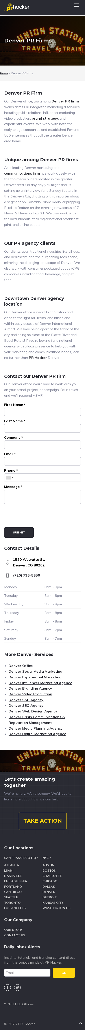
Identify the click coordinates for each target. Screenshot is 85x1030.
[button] (76, 7)
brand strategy (45, 118)
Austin (48, 865)
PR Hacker (38, 357)
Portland (13, 887)
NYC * (46, 858)
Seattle (11, 897)
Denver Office (21, 665)
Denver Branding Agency (30, 688)
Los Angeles (15, 908)
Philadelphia (15, 881)
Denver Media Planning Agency (36, 728)
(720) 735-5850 (26, 575)
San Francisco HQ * (21, 858)
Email (10, 454)
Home (4, 73)
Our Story (13, 930)
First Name (15, 404)
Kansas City (52, 903)
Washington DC (56, 908)
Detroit (49, 897)
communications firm (22, 173)
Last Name (14, 421)
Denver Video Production (30, 694)
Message (13, 486)
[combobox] (9, 478)
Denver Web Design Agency (33, 711)
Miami (8, 871)
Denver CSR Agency (26, 700)
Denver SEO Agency (26, 705)
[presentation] (37, 516)
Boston (49, 871)
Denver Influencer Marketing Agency (40, 683)
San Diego (13, 892)
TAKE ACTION (42, 821)
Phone (11, 470)
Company (13, 437)
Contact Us (14, 935)
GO (64, 973)
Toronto (12, 903)
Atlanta (11, 865)
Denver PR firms (66, 101)
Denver (48, 892)
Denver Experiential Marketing (35, 677)
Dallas (48, 887)
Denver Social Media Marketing (35, 671)
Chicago (49, 881)
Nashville (13, 876)
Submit (19, 532)
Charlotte (52, 876)
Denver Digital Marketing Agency (37, 734)
